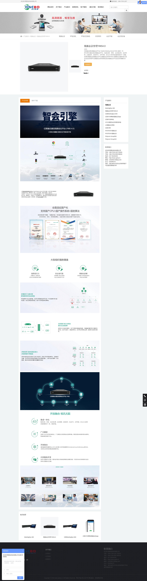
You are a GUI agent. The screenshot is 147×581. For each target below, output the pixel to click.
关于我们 (59, 7)
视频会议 (33, 36)
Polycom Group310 (111, 139)
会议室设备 (121, 36)
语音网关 (98, 36)
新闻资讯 (75, 7)
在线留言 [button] (88, 64)
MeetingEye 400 (29, 537)
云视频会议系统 (109, 125)
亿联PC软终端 (109, 119)
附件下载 (35, 100)
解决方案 (93, 7)
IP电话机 (73, 36)
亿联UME (108, 128)
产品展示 (67, 7)
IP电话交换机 (85, 36)
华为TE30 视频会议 (111, 133)
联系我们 (101, 7)
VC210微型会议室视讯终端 (113, 122)
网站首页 (51, 7)
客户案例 (84, 7)
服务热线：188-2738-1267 (119, 1)
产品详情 (25, 100)
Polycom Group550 (111, 136)
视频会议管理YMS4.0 (49, 537)
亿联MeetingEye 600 (70, 537)
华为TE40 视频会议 (111, 130)
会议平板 (109, 36)
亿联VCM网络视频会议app (90, 536)
